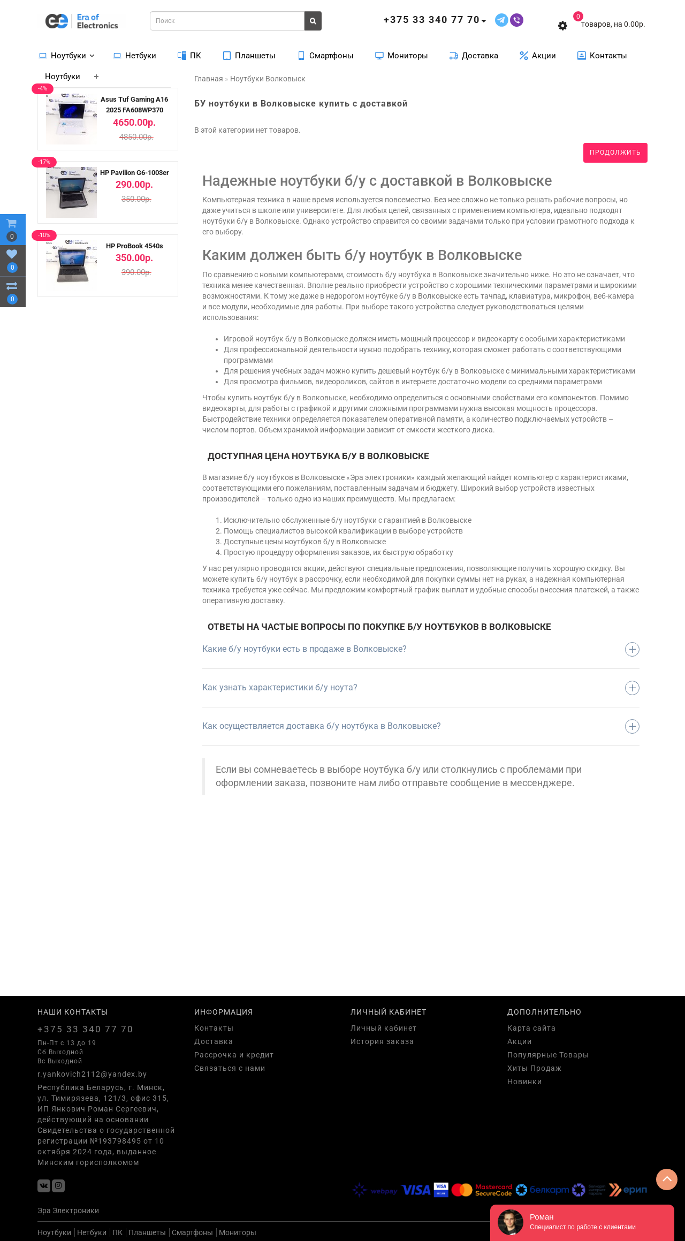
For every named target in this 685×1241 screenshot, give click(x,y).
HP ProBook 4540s (134, 246)
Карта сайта (531, 1028)
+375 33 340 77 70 (85, 1029)
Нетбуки (134, 55)
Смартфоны (325, 55)
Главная (208, 78)
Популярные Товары (548, 1054)
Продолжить (615, 152)
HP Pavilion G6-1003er (134, 173)
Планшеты (249, 55)
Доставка (474, 55)
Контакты (602, 55)
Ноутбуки (67, 55)
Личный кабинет (384, 1028)
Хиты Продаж (534, 1068)
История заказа (382, 1041)
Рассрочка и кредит (234, 1054)
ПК (189, 55)
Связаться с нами (229, 1068)
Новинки (524, 1081)
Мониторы (401, 55)
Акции (538, 55)
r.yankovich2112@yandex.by (92, 1074)
